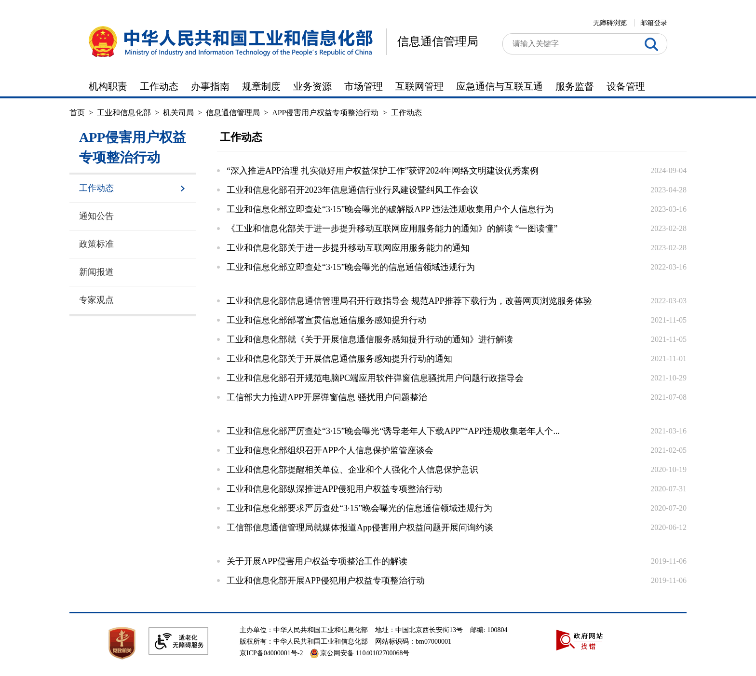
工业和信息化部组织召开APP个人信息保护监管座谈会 (330, 450)
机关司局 (178, 112)
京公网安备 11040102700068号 (359, 653)
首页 (77, 112)
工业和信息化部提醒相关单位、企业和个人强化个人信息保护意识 (352, 469)
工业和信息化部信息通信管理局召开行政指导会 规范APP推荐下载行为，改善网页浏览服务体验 (409, 301)
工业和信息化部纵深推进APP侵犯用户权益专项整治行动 (334, 489)
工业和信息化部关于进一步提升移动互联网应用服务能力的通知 (348, 248)
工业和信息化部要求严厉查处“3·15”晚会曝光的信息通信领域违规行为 (359, 508)
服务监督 (574, 86)
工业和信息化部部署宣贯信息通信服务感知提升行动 (326, 320)
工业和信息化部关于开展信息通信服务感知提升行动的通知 (339, 359)
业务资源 (312, 86)
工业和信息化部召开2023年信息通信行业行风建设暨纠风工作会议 (352, 190)
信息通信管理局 (437, 41)
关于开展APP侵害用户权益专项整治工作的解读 (317, 561)
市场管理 (363, 86)
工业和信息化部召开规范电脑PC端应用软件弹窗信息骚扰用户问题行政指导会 (375, 378)
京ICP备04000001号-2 (271, 653)
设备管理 (626, 86)
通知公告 (96, 216)
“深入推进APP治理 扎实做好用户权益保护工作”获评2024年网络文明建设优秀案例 (383, 171)
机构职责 (108, 86)
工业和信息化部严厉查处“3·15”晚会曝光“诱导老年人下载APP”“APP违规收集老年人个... (393, 431)
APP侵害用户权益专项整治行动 (325, 112)
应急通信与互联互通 (499, 86)
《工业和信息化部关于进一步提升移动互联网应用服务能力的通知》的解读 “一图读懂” (392, 228)
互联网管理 (419, 86)
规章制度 (261, 86)
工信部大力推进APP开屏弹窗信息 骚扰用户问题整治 (327, 397)
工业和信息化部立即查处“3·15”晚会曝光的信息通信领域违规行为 (351, 267)
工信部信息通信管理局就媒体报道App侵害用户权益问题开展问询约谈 (360, 527)
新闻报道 (96, 272)
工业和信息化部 (124, 112)
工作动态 (159, 86)
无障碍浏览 (610, 23)
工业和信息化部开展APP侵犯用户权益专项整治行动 (326, 580)
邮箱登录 (653, 23)
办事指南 (210, 86)
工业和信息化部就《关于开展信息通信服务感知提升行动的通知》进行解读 (370, 339)
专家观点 (96, 300)
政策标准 (96, 244)
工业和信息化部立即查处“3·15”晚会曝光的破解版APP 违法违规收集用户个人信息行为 (390, 209)
